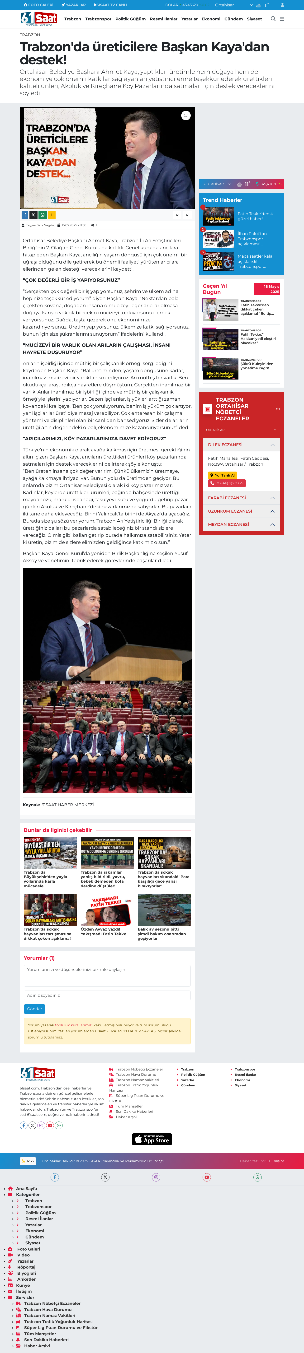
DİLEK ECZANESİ (225, 444)
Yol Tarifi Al (222, 475)
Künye (19, 1285)
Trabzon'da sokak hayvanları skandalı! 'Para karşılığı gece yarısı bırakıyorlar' (164, 879)
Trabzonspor (98, 19)
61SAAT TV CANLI (110, 5)
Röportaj (21, 1267)
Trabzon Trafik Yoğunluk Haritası (54, 1321)
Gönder (34, 1008)
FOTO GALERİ (38, 5)
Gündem (233, 19)
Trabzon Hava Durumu (133, 1074)
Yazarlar (189, 19)
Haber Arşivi (123, 1117)
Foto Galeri (24, 1249)
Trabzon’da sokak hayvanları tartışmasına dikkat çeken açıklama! (47, 934)
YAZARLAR (74, 5)
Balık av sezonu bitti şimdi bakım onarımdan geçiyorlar (162, 934)
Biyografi (22, 1273)
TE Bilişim (275, 1161)
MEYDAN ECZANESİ (228, 524)
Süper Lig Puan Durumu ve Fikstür (57, 1327)
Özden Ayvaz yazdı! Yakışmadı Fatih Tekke (103, 931)
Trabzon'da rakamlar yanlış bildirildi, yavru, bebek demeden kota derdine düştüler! (103, 879)
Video (19, 1255)
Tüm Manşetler (126, 1106)
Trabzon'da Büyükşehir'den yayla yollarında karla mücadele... (45, 879)
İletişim (20, 1291)
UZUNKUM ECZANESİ (230, 511)
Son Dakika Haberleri (131, 1111)
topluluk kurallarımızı (74, 1025)
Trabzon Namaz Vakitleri (134, 1080)
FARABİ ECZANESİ (227, 498)
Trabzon (72, 19)
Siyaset (254, 19)
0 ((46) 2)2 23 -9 (227, 483)
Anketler (22, 1279)
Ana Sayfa (22, 1188)
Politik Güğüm (130, 19)
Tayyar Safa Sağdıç (40, 225)
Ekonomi (211, 19)
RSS (28, 1161)
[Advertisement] (241, 140)
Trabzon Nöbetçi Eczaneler (136, 1069)
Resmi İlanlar (163, 19)
